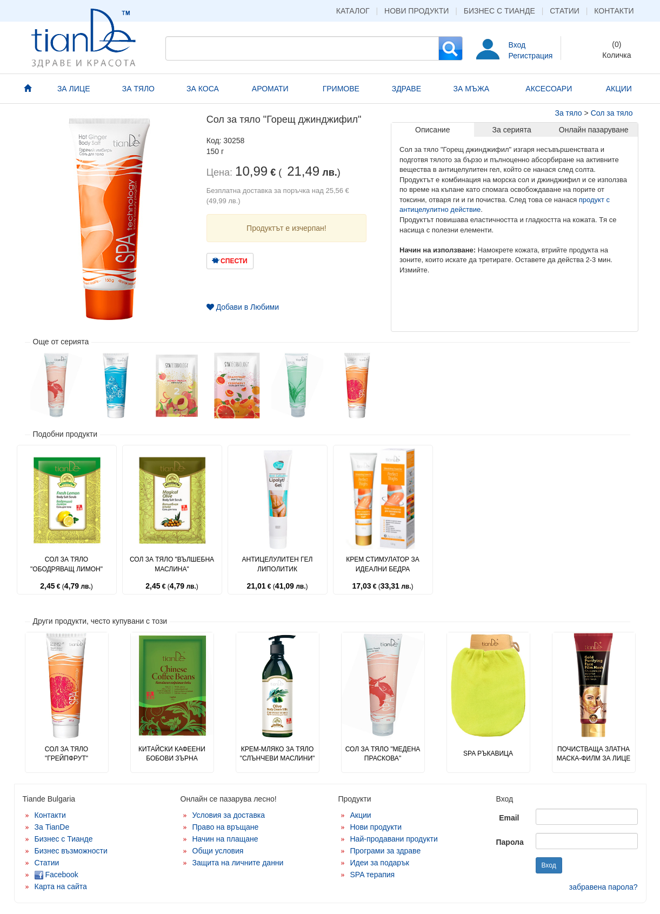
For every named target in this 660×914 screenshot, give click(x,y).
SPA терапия (372, 874)
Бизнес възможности (71, 850)
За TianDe (52, 827)
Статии (564, 10)
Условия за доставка (228, 815)
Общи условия (218, 850)
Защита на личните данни (238, 862)
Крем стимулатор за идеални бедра (382, 564)
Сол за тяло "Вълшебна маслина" (172, 564)
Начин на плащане (225, 839)
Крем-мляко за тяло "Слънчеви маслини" (277, 753)
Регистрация (531, 55)
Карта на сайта (61, 886)
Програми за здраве (385, 850)
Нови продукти (416, 10)
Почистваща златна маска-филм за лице (593, 753)
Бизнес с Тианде (499, 10)
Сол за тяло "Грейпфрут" (66, 753)
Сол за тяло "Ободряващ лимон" (66, 564)
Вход (517, 45)
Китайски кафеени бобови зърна (171, 753)
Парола (510, 842)
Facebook (56, 874)
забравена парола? (603, 887)
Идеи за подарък (380, 862)
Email (509, 817)
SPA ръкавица (488, 753)
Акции (360, 815)
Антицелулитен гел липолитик (277, 564)
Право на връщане (225, 827)
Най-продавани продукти (394, 839)
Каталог (353, 10)
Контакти (614, 10)
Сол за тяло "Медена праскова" (383, 753)
